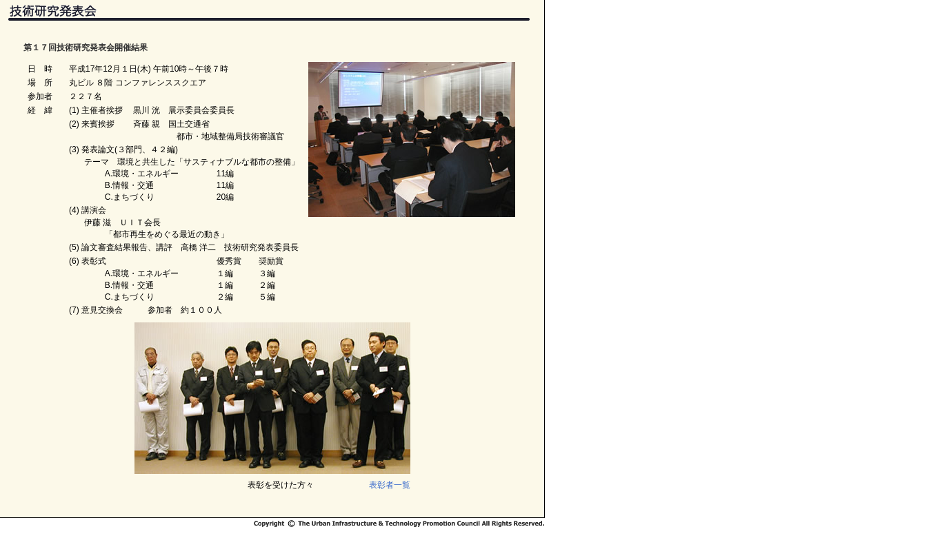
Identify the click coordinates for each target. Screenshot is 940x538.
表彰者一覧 (389, 485)
